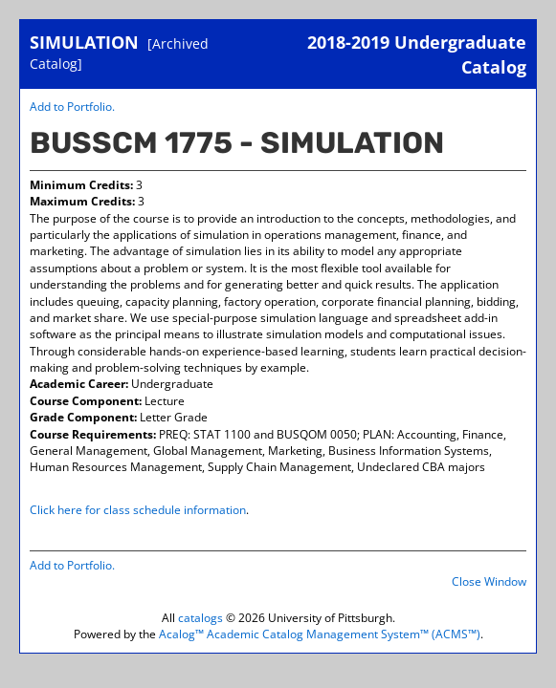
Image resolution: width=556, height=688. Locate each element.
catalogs (200, 618)
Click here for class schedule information (138, 510)
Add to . (72, 106)
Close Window (489, 581)
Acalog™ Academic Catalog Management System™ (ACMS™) (319, 634)
